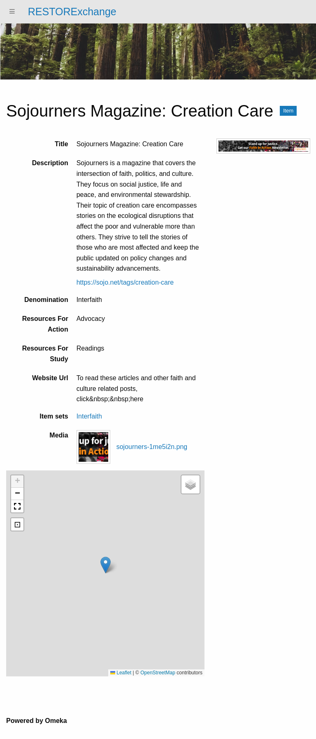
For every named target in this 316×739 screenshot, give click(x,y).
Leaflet (120, 673)
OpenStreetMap (157, 673)
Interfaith (89, 416)
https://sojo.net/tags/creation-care (125, 282)
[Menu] (12, 11)
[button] (105, 565)
